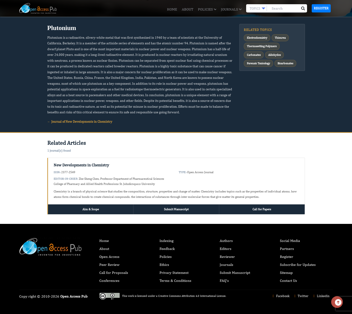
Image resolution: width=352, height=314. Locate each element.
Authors (226, 240)
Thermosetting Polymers (262, 46)
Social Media (290, 240)
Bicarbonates (285, 63)
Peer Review (109, 264)
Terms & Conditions (175, 280)
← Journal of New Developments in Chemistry (79, 121)
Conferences (109, 280)
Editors (225, 248)
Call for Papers (261, 209)
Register (321, 8)
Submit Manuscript (176, 209)
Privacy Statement (174, 272)
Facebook (280, 296)
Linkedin (321, 296)
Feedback (167, 248)
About (187, 9)
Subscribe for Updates (298, 264)
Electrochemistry (257, 37)
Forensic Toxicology (258, 63)
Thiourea (280, 37)
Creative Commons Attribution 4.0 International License (192, 296)
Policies (207, 9)
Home (172, 9)
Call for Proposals (113, 272)
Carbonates (254, 55)
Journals (231, 9)
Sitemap (286, 272)
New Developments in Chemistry (81, 165)
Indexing (166, 240)
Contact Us (288, 280)
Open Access (109, 256)
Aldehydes (274, 55)
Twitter (301, 296)
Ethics (164, 264)
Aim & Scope (90, 209)
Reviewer (227, 256)
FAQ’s (224, 280)
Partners (287, 248)
